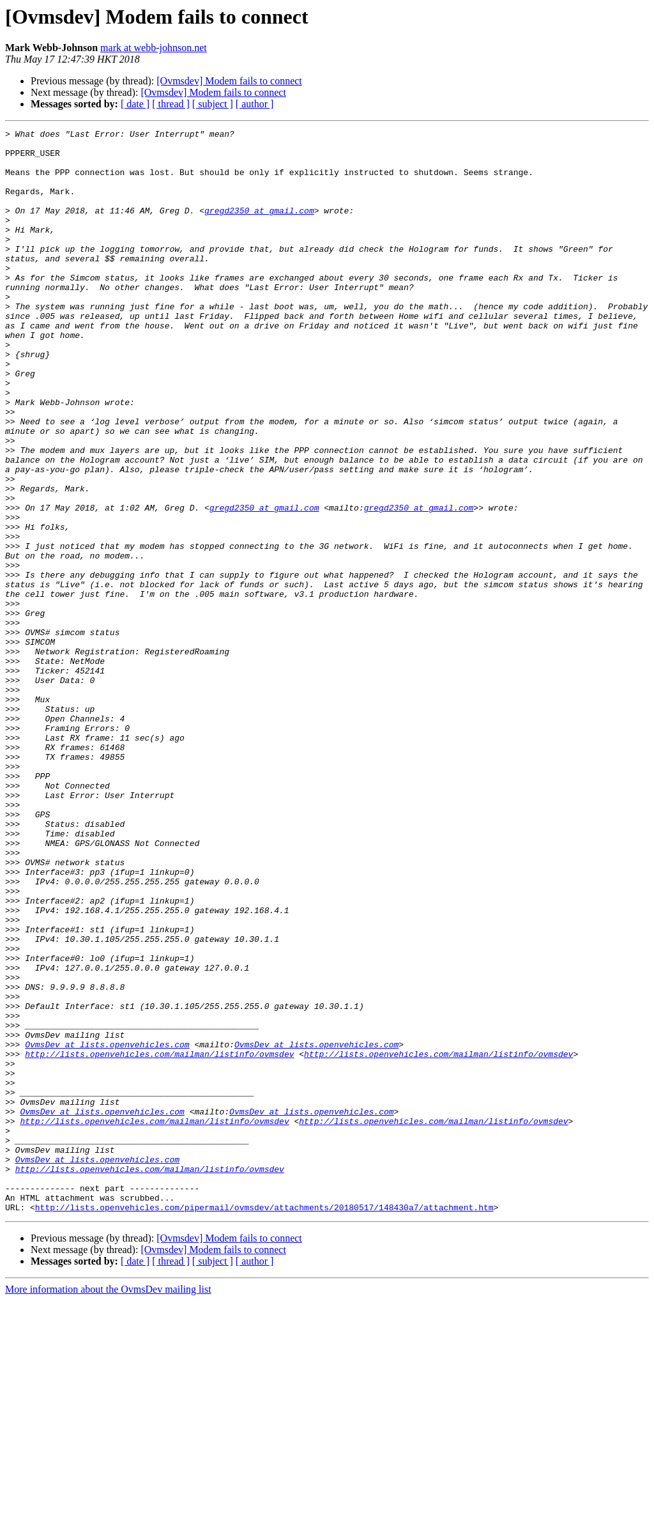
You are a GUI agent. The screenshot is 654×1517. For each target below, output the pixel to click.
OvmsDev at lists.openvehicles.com (107, 1228)
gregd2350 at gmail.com (259, 227)
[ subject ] (212, 103)
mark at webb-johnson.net (153, 47)
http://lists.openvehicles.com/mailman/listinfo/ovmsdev (159, 1239)
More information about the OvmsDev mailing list (108, 1505)
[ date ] (135, 103)
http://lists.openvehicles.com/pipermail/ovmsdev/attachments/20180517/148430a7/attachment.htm (264, 1423)
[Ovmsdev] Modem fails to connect (229, 80)
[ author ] (255, 103)
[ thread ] (171, 103)
